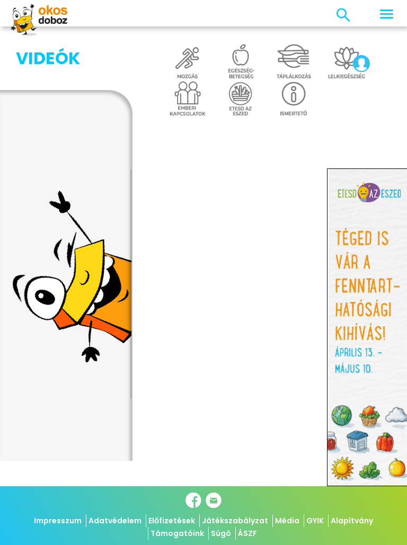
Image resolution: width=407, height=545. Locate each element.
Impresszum (58, 520)
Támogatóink (177, 533)
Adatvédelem (115, 520)
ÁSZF (247, 533)
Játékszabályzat (235, 520)
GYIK (315, 520)
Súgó (221, 533)
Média (287, 520)
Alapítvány (352, 520)
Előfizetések (171, 520)
